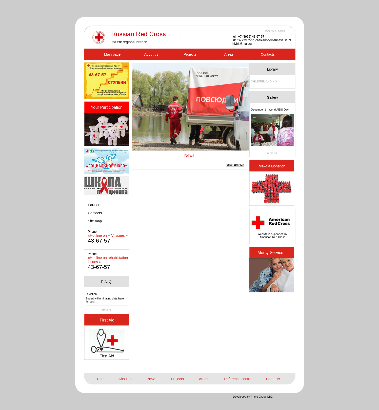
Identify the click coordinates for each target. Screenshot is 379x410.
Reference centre (237, 379)
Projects (190, 54)
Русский (269, 31)
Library (272, 69)
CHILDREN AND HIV (264, 81)
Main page (112, 54)
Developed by (241, 396)
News (151, 379)
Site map (95, 221)
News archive (235, 165)
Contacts (268, 54)
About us (151, 54)
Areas (229, 54)
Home (101, 379)
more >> (107, 309)
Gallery (272, 97)
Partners (94, 205)
